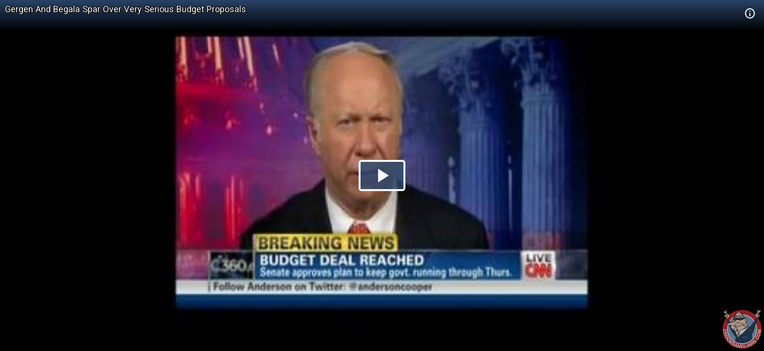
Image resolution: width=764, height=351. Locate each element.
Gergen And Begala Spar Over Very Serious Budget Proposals (125, 9)
